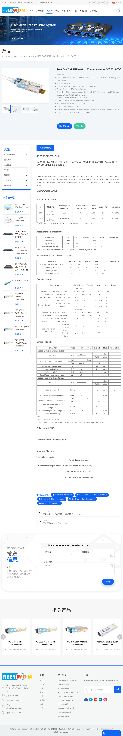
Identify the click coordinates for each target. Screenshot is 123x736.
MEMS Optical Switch (66, 708)
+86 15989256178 (16, 696)
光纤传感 (7, 186)
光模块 (22, 57)
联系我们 (98, 11)
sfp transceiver (63, 688)
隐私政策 (62, 729)
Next (119, 637)
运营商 (7, 175)
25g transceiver (63, 684)
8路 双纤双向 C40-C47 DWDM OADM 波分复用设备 (22, 251)
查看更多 (19, 212)
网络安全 (7, 160)
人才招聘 (88, 11)
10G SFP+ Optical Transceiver (22, 328)
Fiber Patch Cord (64, 712)
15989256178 (19, 700)
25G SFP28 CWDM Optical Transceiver (21, 313)
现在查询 (62, 127)
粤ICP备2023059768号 (104, 729)
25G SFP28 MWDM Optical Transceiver (21, 343)
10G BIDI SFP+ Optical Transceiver (77, 643)
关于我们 (44, 11)
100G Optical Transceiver (67, 680)
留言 (104, 733)
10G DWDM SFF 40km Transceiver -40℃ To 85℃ (72, 546)
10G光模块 (32, 57)
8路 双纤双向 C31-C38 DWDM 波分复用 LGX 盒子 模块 (22, 267)
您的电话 (47, 552)
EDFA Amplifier (64, 704)
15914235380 (16, 713)
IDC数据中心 (13, 57)
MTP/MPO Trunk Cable (21, 282)
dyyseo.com (65, 732)
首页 (36, 11)
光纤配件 (7, 181)
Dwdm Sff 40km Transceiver (53, 499)
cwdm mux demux (65, 700)
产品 (53, 11)
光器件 (7, 170)
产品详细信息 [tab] (45, 148)
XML (78, 729)
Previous (3, 637)
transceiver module (88, 177)
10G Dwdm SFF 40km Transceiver (93, 495)
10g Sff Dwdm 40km (63, 495)
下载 (80, 11)
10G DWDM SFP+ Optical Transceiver (22, 297)
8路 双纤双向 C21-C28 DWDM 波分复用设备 (22, 235)
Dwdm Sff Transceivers (50, 504)
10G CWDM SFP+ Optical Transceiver (46, 643)
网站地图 (71, 729)
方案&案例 (71, 11)
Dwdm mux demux (65, 696)
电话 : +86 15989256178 (13, 2)
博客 (41, 708)
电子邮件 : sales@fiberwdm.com (39, 2)
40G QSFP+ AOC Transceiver (21, 219)
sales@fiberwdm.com (14, 708)
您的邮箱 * (86, 552)
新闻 (62, 11)
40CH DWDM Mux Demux (68, 692)
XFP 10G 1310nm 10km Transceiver (107, 643)
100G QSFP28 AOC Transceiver (21, 206)
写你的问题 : (48, 562)
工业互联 (7, 165)
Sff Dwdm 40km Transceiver (83, 499)
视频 (41, 704)
